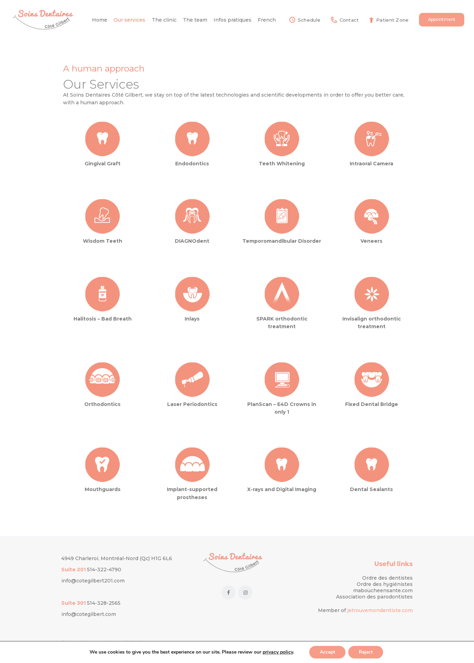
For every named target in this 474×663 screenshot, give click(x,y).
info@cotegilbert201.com (93, 581)
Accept (327, 652)
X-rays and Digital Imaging (281, 489)
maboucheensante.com (383, 590)
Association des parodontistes (374, 597)
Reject (366, 652)
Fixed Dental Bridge (371, 404)
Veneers (371, 241)
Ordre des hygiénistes (385, 584)
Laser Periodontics (192, 404)
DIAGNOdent (192, 241)
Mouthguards (103, 489)
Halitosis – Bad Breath (102, 319)
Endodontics (192, 163)
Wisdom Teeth (102, 241)
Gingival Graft (103, 163)
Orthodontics (102, 404)
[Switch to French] (267, 20)
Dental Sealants (371, 489)
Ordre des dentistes (387, 578)
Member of (332, 610)
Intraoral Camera (371, 163)
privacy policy (278, 652)
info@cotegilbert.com (88, 614)
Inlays (192, 319)
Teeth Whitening (282, 163)
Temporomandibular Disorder (281, 241)
